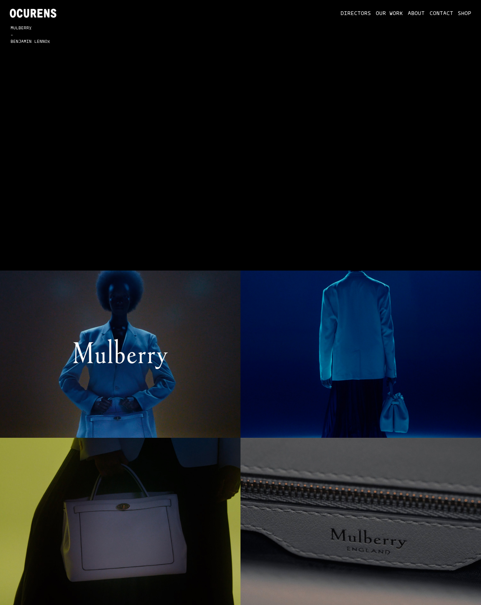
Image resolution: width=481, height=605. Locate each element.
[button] (353, 13)
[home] (33, 13)
